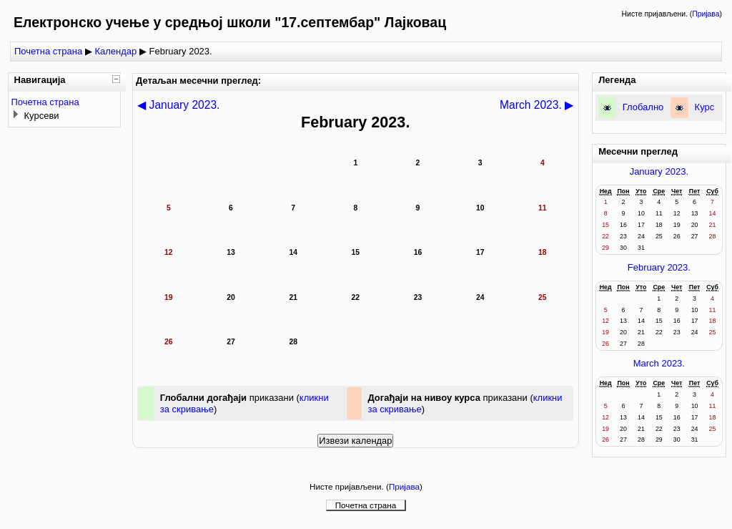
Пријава (705, 14)
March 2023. (659, 363)
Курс (705, 107)
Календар (115, 51)
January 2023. (659, 171)
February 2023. (659, 267)
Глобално (643, 107)
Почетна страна (48, 51)
